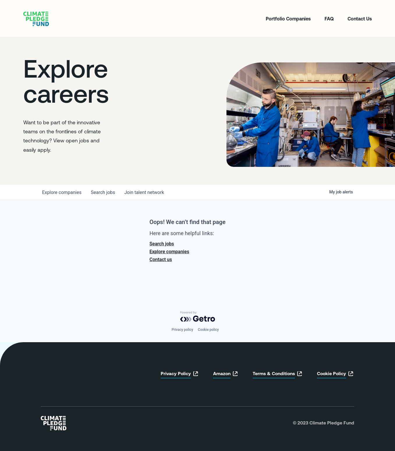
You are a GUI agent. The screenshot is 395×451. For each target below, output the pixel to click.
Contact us (161, 259)
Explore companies (169, 251)
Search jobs (162, 244)
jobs (103, 192)
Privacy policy (182, 330)
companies (62, 192)
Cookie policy (208, 330)
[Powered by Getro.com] (197, 316)
